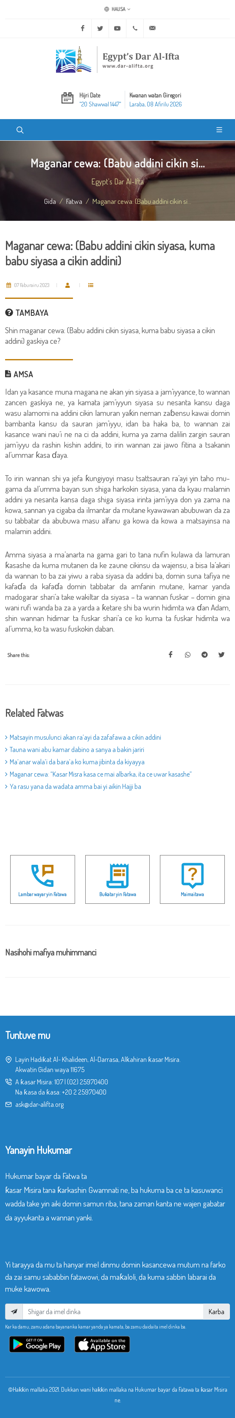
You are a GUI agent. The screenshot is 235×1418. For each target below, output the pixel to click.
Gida (50, 201)
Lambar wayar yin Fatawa (42, 894)
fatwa (74, 201)
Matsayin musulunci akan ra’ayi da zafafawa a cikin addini (83, 737)
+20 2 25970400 (84, 1092)
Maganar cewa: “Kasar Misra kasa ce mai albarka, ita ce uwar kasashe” (98, 774)
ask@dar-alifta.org (39, 1104)
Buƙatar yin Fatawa (117, 894)
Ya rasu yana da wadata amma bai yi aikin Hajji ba (73, 786)
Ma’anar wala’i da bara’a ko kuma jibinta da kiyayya (75, 762)
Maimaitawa (192, 894)
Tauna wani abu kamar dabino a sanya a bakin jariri (74, 749)
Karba (216, 1311)
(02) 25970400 (87, 1082)
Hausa (117, 9)
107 (58, 1082)
